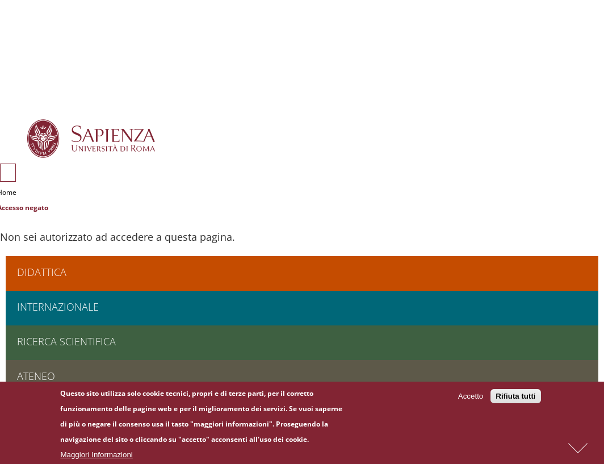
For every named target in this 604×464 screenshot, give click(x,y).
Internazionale (58, 306)
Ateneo (36, 376)
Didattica (41, 272)
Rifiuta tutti (515, 398)
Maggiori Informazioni (96, 456)
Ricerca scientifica (66, 341)
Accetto (470, 398)
